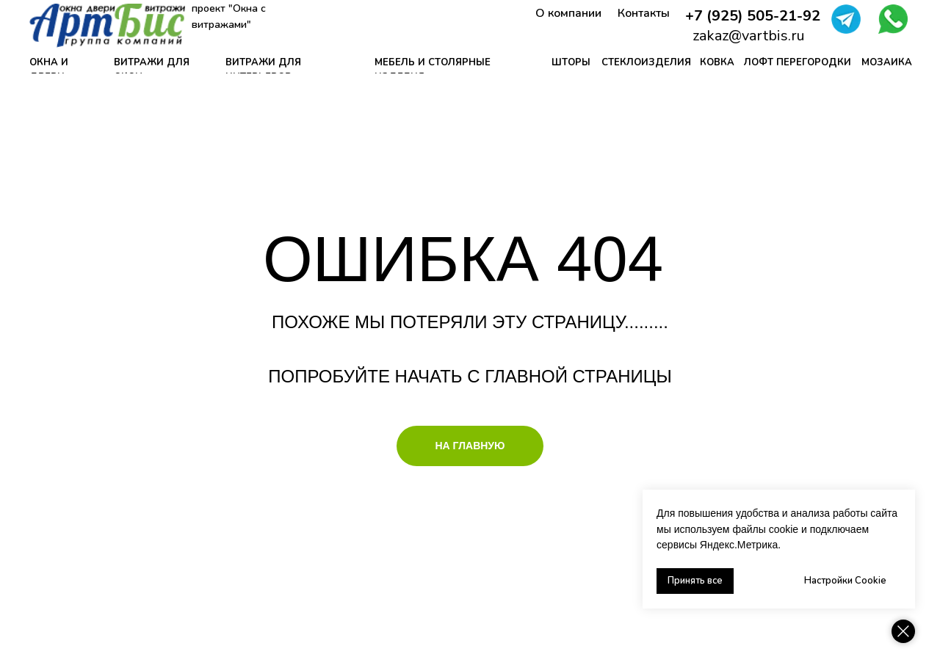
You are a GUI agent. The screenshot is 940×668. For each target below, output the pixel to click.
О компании (568, 13)
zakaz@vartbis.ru (749, 36)
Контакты (644, 13)
